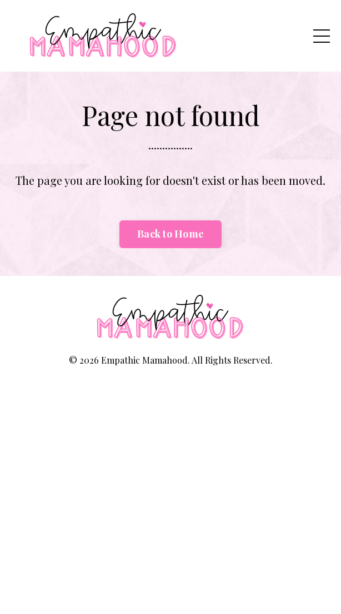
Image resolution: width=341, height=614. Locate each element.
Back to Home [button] (170, 233)
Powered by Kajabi (171, 390)
